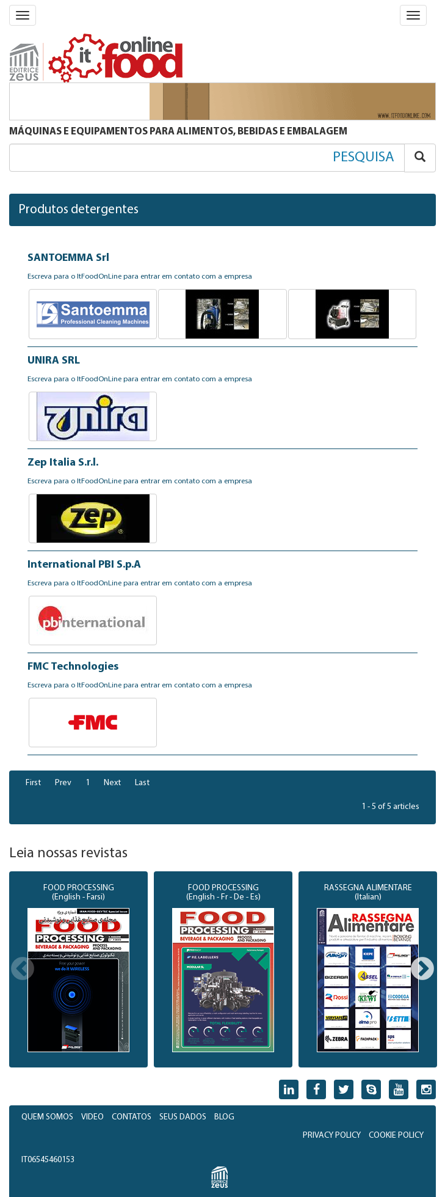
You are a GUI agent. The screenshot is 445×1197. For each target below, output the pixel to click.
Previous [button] (22, 969)
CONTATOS (131, 1117)
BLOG (224, 1117)
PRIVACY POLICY (332, 1135)
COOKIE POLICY (396, 1135)
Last (142, 783)
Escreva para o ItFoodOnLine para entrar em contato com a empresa (139, 276)
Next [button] (422, 969)
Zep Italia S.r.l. (62, 463)
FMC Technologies (72, 667)
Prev (63, 783)
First (33, 783)
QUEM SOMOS (47, 1117)
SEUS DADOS (182, 1117)
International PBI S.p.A (84, 565)
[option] (78, 969)
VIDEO (92, 1117)
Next (112, 783)
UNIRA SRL (53, 361)
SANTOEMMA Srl (68, 258)
